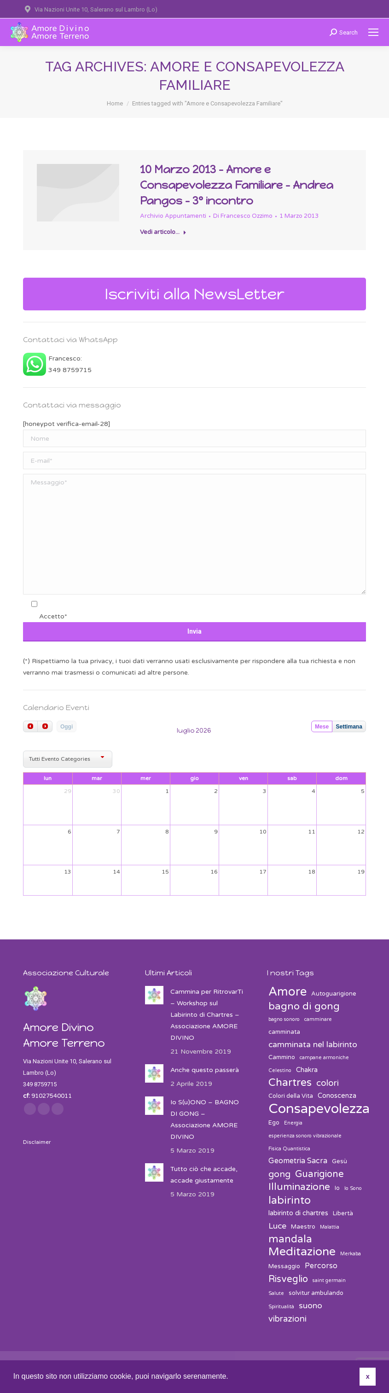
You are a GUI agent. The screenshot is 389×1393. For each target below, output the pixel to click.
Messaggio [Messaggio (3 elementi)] (284, 1266)
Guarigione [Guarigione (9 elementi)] (319, 1174)
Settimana (349, 726)
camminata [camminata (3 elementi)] (284, 1032)
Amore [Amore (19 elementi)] (287, 991)
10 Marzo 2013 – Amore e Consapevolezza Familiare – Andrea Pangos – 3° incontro (236, 185)
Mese (322, 726)
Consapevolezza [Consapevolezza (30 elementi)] (319, 1108)
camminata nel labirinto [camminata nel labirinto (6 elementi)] (312, 1044)
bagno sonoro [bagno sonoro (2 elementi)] (284, 1019)
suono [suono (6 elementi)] (310, 1306)
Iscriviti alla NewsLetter (194, 294)
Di (243, 216)
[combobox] (67, 759)
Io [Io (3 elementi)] (337, 1188)
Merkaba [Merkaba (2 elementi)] (350, 1254)
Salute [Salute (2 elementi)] (276, 1293)
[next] (44, 726)
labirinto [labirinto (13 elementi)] (289, 1200)
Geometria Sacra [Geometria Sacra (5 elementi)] (297, 1161)
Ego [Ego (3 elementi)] (273, 1122)
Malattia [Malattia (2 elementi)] (329, 1227)
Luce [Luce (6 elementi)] (277, 1226)
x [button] (368, 1376)
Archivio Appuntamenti (173, 216)
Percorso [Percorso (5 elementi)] (321, 1266)
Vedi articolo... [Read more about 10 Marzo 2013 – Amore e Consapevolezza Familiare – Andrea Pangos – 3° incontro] (163, 232)
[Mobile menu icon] (373, 32)
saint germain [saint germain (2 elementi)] (329, 1280)
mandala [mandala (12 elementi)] (290, 1239)
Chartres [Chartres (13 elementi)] (290, 1083)
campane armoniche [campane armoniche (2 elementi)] (324, 1058)
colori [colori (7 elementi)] (327, 1083)
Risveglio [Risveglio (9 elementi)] (288, 1279)
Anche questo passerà (204, 1070)
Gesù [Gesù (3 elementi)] (339, 1161)
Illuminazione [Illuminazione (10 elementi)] (299, 1187)
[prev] (30, 726)
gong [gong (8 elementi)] (279, 1174)
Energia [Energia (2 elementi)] (293, 1123)
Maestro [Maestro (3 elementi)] (303, 1226)
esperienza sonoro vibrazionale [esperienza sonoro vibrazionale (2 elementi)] (305, 1136)
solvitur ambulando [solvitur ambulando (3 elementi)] (316, 1293)
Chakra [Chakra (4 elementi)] (307, 1070)
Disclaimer (37, 1142)
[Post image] (154, 995)
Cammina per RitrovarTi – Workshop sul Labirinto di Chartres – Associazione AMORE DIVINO (206, 1015)
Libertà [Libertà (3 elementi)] (343, 1213)
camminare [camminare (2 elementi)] (318, 1019)
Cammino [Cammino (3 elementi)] (281, 1057)
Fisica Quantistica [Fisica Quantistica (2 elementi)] (289, 1149)
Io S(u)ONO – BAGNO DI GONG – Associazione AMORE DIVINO (204, 1119)
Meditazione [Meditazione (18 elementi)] (302, 1252)
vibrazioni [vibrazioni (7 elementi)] (287, 1319)
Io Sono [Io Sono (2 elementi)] (353, 1188)
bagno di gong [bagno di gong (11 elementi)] (304, 1006)
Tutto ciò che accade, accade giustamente (204, 1174)
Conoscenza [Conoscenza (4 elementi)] (337, 1095)
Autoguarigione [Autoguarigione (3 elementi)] (333, 993)
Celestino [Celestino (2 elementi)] (279, 1070)
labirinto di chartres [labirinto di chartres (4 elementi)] (298, 1213)
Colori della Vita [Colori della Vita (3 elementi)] (290, 1096)
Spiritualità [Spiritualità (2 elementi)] (281, 1307)
